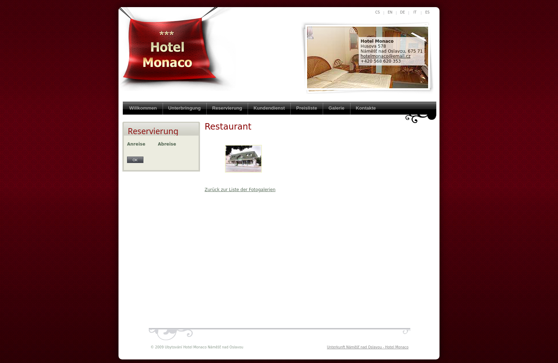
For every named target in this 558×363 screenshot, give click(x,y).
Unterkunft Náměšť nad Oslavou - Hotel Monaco (368, 347)
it (415, 12)
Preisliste (306, 108)
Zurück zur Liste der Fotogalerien (240, 189)
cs (377, 12)
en (390, 12)
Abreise (167, 144)
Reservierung (227, 108)
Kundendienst (269, 108)
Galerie (336, 108)
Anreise (136, 144)
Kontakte (366, 108)
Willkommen (143, 108)
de (402, 12)
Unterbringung (184, 108)
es (427, 12)
